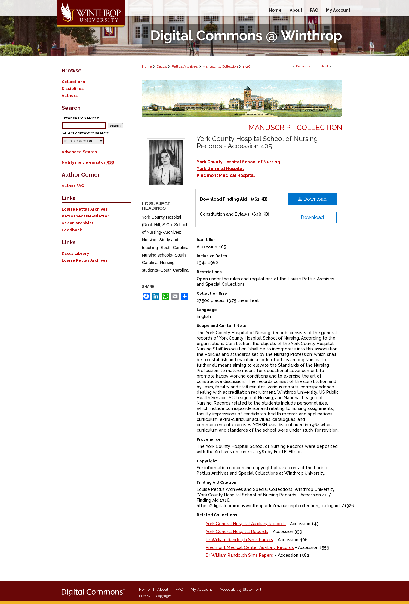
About (162, 589)
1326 (246, 66)
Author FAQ (73, 185)
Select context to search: (85, 133)
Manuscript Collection (220, 66)
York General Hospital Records (237, 531)
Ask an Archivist (77, 223)
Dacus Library (75, 253)
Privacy (144, 596)
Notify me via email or (88, 162)
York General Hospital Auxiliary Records (246, 523)
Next (324, 66)
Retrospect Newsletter (85, 216)
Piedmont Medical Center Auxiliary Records (250, 547)
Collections (73, 81)
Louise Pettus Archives (85, 209)
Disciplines (73, 88)
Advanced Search (79, 151)
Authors (70, 95)
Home (147, 66)
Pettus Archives (185, 66)
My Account (201, 589)
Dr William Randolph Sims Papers (239, 539)
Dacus (162, 66)
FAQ (179, 589)
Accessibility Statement (240, 589)
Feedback (72, 230)
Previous (303, 66)
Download (312, 199)
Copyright (163, 596)
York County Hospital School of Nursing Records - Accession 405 (257, 142)
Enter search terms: (80, 118)
